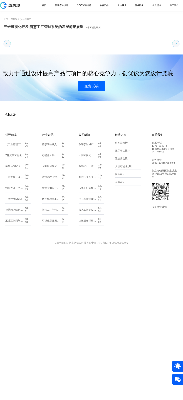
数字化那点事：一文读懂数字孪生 (52, 351)
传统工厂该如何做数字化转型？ (88, 340)
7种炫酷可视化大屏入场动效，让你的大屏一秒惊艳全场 (15, 308)
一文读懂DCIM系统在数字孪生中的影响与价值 (15, 351)
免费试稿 (91, 239)
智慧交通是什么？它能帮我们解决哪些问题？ (52, 340)
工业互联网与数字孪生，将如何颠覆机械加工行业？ (15, 373)
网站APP (121, 5)
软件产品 (104, 5)
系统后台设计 (122, 311)
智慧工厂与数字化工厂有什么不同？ (52, 362)
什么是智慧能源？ (88, 351)
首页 (44, 5)
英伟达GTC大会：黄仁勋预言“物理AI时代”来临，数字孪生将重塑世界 (15, 318)
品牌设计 (120, 334)
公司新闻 (27, 19)
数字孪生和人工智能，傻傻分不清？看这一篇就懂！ (52, 297)
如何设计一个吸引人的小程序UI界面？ (15, 340)
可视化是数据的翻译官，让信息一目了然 (52, 373)
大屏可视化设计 (124, 319)
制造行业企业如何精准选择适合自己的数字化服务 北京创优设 (88, 329)
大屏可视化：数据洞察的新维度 (88, 308)
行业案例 (139, 5)
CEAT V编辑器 (84, 5)
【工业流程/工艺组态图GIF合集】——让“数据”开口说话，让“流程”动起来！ (15, 297)
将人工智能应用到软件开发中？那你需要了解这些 (88, 362)
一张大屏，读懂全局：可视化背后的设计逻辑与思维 (15, 329)
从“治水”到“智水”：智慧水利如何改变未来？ (52, 329)
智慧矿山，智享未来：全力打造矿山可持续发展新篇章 (88, 318)
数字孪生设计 (61, 5)
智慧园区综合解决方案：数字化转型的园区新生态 (15, 362)
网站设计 (120, 327)
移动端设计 (121, 295)
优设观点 (156, 5)
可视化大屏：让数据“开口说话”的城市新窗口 (52, 308)
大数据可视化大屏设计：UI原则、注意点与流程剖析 (52, 318)
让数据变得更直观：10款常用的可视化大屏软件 (88, 373)
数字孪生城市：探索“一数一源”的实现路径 (88, 297)
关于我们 (174, 5)
